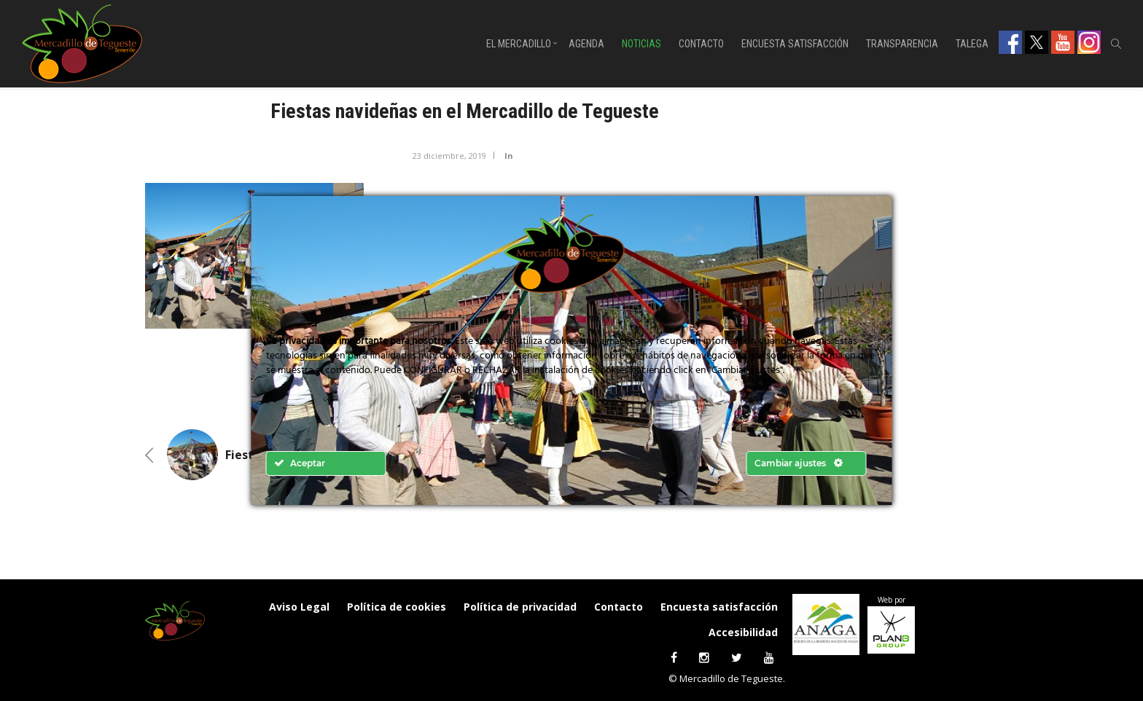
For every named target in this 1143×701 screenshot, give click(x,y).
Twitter (1036, 42)
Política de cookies (396, 607)
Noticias (641, 44)
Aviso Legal (299, 607)
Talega (972, 44)
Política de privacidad (520, 607)
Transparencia (902, 44)
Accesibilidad (743, 632)
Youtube (1062, 42)
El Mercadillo (518, 44)
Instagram (1089, 42)
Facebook (1010, 42)
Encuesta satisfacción (795, 44)
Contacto (701, 44)
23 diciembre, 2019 (449, 155)
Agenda (586, 44)
